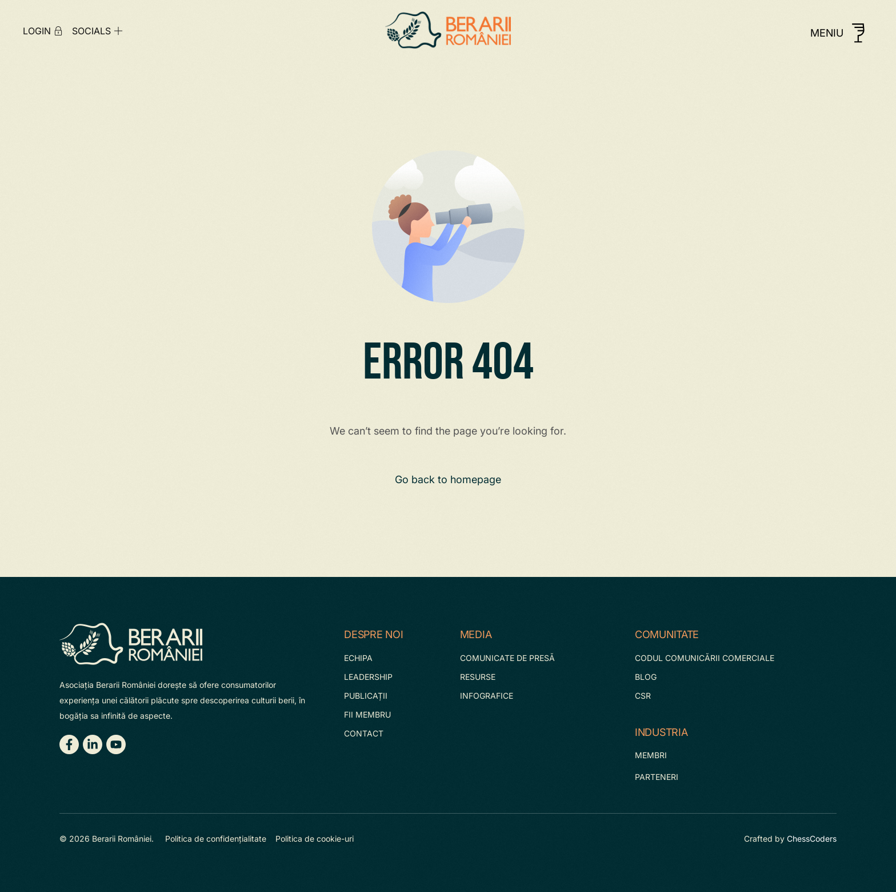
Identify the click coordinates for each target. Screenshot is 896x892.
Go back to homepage (448, 479)
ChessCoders (812, 838)
